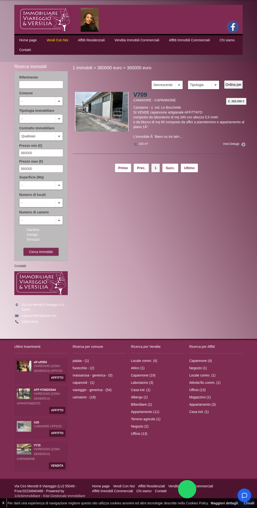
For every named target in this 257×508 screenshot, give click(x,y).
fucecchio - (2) (83, 368)
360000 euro (109, 67)
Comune (26, 93)
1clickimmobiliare (27, 496)
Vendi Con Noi (57, 40)
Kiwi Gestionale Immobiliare (64, 496)
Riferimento (28, 77)
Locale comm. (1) (202, 375)
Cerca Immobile (41, 252)
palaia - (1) (81, 361)
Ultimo (189, 168)
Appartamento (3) (202, 404)
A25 (36, 422)
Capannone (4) (200, 361)
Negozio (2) (139, 426)
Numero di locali (32, 195)
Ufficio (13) (139, 434)
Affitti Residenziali (91, 40)
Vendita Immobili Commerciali (136, 40)
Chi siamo (227, 40)
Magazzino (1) (200, 397)
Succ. (170, 168)
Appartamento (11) (145, 412)
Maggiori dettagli (224, 503)
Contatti (25, 50)
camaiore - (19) (84, 397)
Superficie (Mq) (31, 177)
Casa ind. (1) (140, 390)
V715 (37, 445)
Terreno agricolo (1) (145, 419)
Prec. (141, 168)
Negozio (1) (198, 368)
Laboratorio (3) (142, 383)
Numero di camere (34, 212)
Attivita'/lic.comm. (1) (205, 383)
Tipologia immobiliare (36, 111)
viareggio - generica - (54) (92, 390)
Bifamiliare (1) (141, 404)
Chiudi (249, 503)
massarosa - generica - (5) (92, 375)
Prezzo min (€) (30, 146)
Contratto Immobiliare (36, 128)
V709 (140, 94)
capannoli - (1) (83, 383)
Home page (28, 40)
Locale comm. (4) (144, 361)
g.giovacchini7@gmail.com (39, 315)
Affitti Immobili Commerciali (189, 40)
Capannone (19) (143, 375)
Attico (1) (138, 368)
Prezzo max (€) (31, 161)
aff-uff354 (40, 362)
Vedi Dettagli (233, 144)
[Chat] (244, 495)
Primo (123, 168)
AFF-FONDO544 (45, 390)
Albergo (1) (139, 397)
